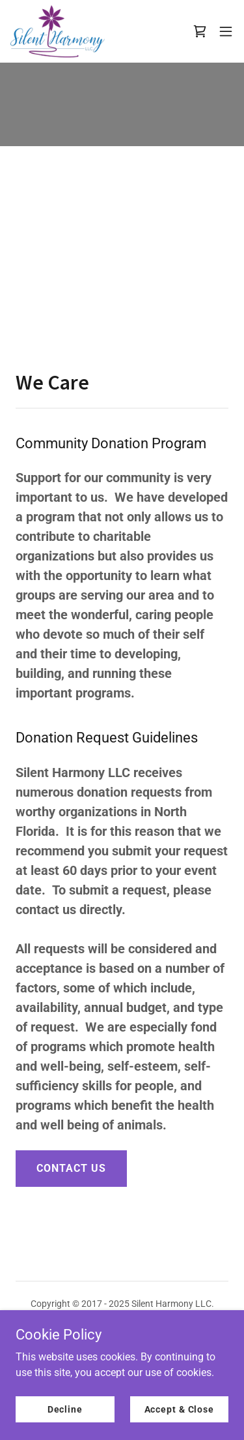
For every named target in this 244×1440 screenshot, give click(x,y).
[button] (226, 31)
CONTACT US (71, 1168)
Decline (65, 1408)
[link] (57, 31)
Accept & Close (179, 1408)
